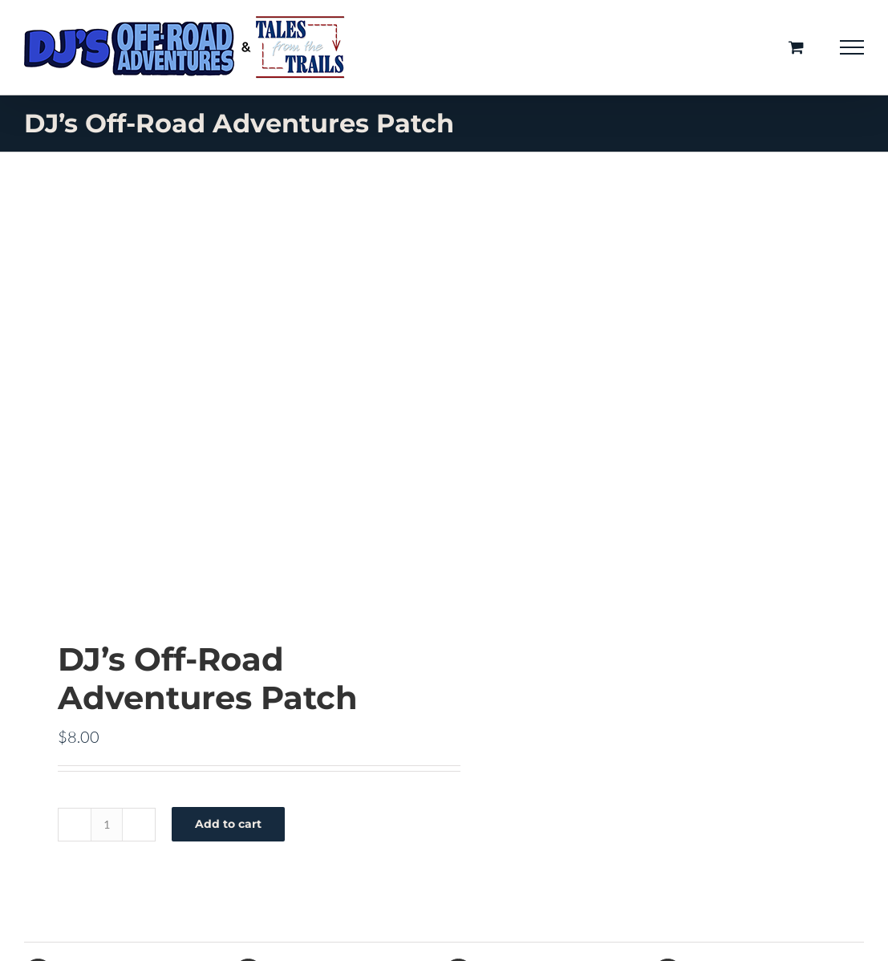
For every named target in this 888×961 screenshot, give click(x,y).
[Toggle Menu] (852, 47)
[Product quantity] (107, 825)
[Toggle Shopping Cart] (796, 47)
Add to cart (228, 824)
